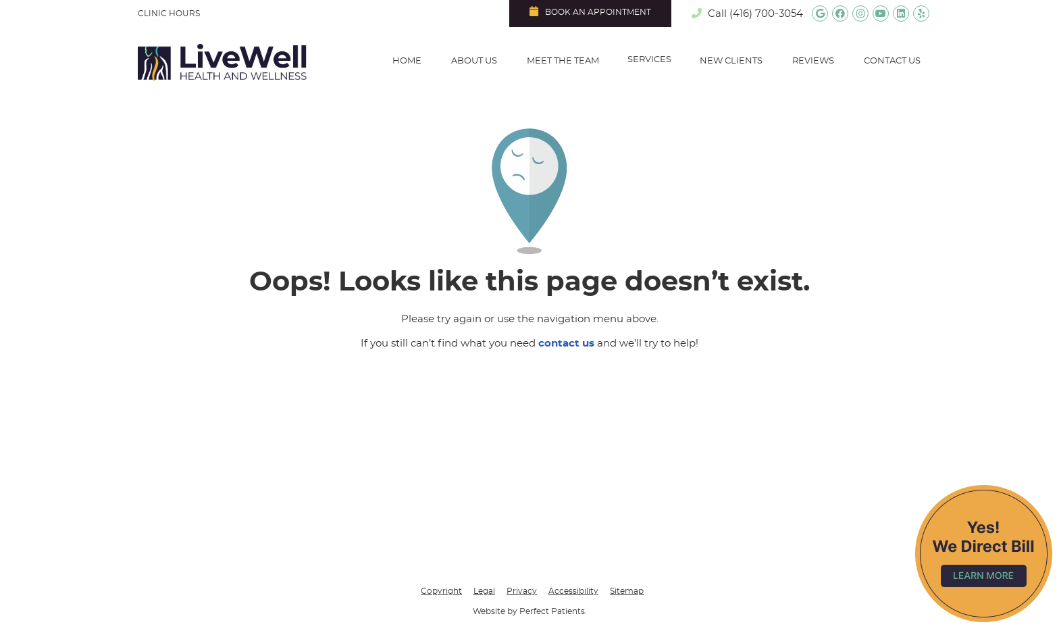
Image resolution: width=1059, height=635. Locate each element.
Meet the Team (563, 61)
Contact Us (892, 61)
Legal (484, 591)
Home (406, 61)
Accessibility (573, 591)
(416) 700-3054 (766, 14)
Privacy (522, 591)
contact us (566, 343)
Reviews (813, 61)
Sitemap (627, 591)
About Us (474, 61)
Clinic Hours (169, 13)
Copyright (441, 591)
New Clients (731, 61)
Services (649, 59)
